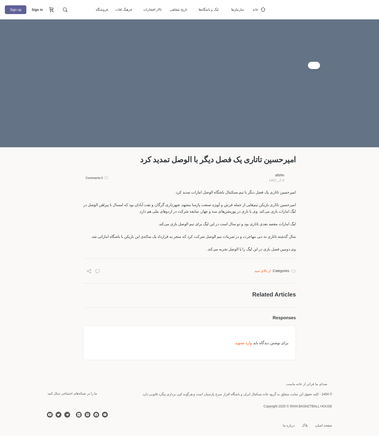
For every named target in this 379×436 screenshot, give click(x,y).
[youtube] (50, 415)
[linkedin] (79, 415)
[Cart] (51, 9)
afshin (279, 175)
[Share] (89, 272)
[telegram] (67, 415)
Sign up (15, 10)
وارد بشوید (243, 343)
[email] (105, 415)
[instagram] (87, 415)
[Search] (65, 10)
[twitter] (58, 415)
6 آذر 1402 (276, 180)
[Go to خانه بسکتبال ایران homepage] (338, 9)
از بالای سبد (262, 271)
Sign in (37, 10)
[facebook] (96, 415)
